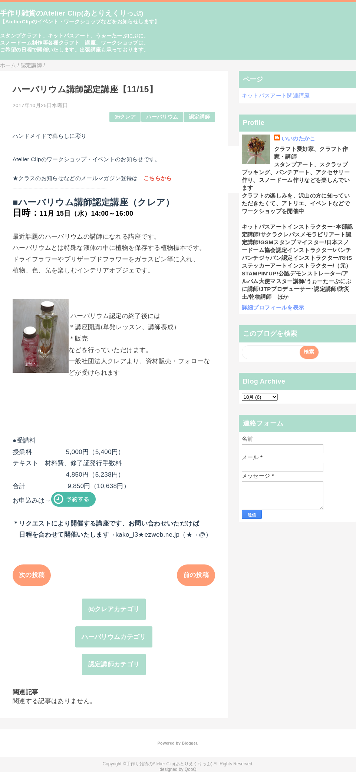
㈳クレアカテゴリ (114, 609)
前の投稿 (196, 575)
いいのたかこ (298, 138)
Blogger (189, 743)
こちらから (158, 178)
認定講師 (199, 117)
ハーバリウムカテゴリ (114, 636)
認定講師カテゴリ (114, 664)
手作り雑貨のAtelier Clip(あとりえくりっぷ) (72, 13)
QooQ (191, 769)
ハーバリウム (162, 117)
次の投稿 (31, 575)
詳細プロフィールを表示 (273, 307)
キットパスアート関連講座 (276, 95)
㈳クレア (125, 117)
